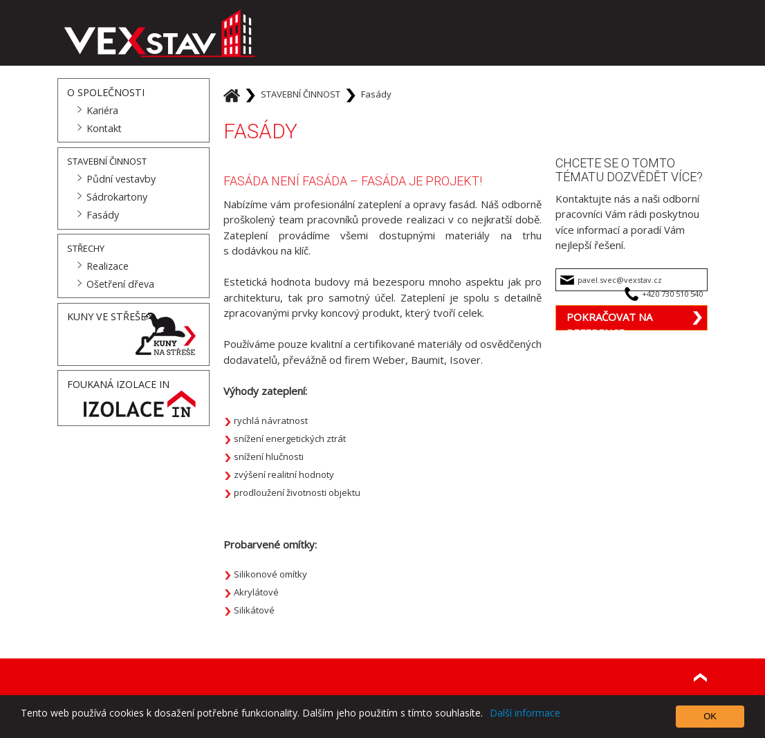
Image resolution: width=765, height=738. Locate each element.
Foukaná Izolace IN (118, 384)
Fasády (102, 214)
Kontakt (104, 128)
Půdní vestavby (121, 178)
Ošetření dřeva (120, 283)
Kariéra (102, 110)
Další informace (525, 712)
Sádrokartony (116, 196)
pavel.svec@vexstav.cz (620, 280)
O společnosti (106, 92)
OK (710, 716)
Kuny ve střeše (106, 316)
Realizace (107, 266)
